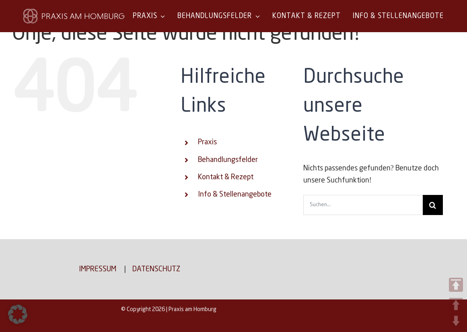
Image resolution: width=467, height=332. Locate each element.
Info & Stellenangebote (235, 194)
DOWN (456, 321)
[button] (17, 314)
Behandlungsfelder (228, 160)
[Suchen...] (363, 205)
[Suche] (433, 205)
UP (456, 305)
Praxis (207, 142)
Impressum (97, 269)
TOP (456, 285)
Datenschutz (156, 269)
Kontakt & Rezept (225, 177)
